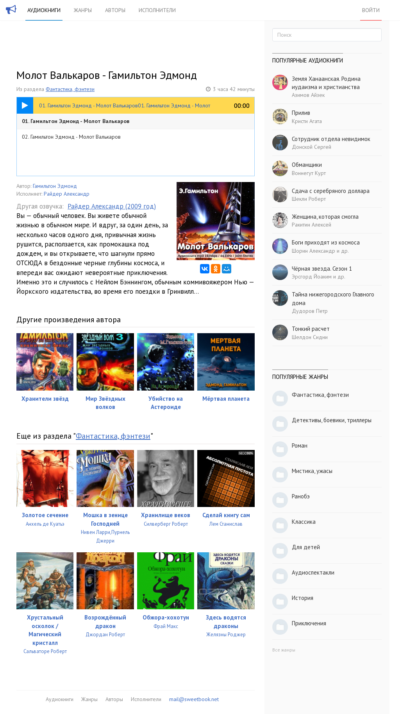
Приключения (309, 623)
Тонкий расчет (311, 328)
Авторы (115, 10)
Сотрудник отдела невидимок (331, 139)
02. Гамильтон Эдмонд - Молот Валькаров (71, 136)
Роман (299, 445)
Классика (304, 521)
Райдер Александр (66, 193)
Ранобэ (301, 496)
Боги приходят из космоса (326, 242)
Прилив (301, 112)
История (302, 598)
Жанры (83, 10)
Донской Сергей (311, 146)
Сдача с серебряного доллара (331, 191)
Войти (371, 10)
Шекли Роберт (309, 198)
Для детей (306, 547)
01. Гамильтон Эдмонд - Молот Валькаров (75, 121)
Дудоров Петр (310, 310)
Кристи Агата (307, 121)
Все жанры (283, 650)
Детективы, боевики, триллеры (331, 420)
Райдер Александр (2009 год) (112, 206)
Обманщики (307, 164)
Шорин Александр (313, 250)
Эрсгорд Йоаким (312, 276)
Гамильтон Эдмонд (55, 185)
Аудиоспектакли (313, 572)
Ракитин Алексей (311, 224)
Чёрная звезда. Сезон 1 (322, 268)
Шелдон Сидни (310, 337)
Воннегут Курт (309, 173)
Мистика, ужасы (312, 471)
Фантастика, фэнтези (70, 89)
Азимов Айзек (308, 94)
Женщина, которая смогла (325, 216)
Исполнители (157, 10)
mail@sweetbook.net (194, 699)
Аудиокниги (44, 10)
